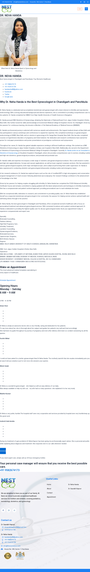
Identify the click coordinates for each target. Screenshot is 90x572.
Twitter (7, 94)
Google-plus (9, 97)
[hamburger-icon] (79, 8)
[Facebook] (80, 2)
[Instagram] (84, 2)
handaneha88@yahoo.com (14, 89)
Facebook (8, 92)
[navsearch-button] (86, 8)
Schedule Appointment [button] (8, 280)
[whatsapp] (87, 2)
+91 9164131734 (10, 87)
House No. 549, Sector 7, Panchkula (16, 549)
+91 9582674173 (10, 84)
